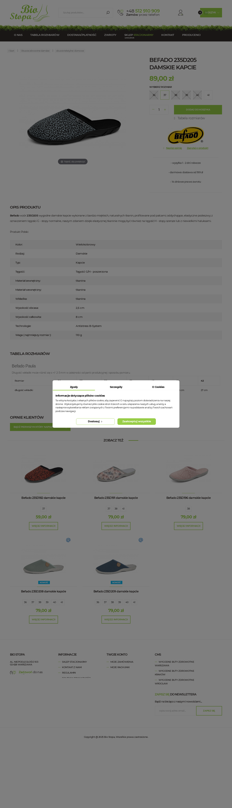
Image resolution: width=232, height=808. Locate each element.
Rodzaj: (19, 253)
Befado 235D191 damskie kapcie (116, 498)
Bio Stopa (17, 688)
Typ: (17, 262)
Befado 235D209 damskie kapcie (116, 591)
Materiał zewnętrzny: (27, 280)
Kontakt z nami (72, 667)
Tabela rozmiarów (44, 35)
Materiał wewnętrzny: (28, 289)
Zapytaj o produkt (197, 148)
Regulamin (69, 672)
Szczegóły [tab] (116, 387)
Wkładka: (21, 298)
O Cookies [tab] (158, 387)
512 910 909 (143, 11)
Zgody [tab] (74, 387)
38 (116, 508)
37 (43, 508)
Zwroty (110, 35)
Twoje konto (117, 654)
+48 (32, 675)
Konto (176, 12)
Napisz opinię (174, 148)
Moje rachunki (120, 667)
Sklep (138, 35)
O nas (18, 35)
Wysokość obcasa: (26, 308)
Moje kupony (118, 683)
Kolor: (18, 244)
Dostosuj (95, 421)
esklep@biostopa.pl (21, 680)
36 (25, 602)
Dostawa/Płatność (81, 35)
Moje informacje (121, 678)
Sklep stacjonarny (74, 661)
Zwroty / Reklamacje (75, 688)
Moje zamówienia (121, 661)
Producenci (191, 35)
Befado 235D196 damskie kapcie (188, 498)
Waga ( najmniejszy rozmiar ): (33, 335)
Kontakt (167, 35)
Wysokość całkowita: (28, 317)
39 (47, 602)
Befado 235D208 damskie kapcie (43, 591)
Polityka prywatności (76, 678)
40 (54, 602)
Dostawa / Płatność (75, 694)
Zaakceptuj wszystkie (136, 421)
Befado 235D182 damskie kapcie (43, 498)
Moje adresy (118, 672)
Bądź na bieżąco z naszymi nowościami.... (178, 764)
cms (158, 654)
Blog (65, 699)
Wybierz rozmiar (160, 86)
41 (123, 508)
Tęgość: (20, 271)
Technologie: (23, 326)
